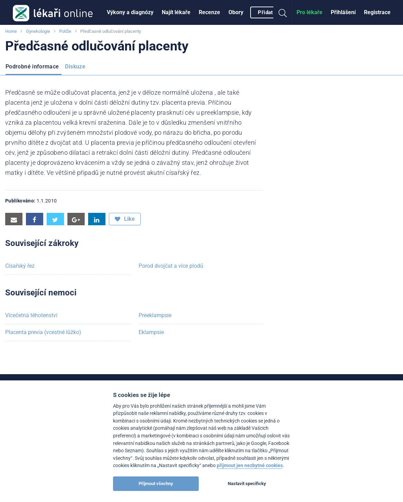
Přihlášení (343, 12)
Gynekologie (38, 31)
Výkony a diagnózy (130, 12)
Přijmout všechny (156, 483)
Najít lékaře (176, 12)
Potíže (65, 31)
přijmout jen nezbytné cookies (250, 465)
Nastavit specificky (247, 483)
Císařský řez (20, 266)
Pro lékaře (309, 12)
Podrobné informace (32, 66)
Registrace (377, 12)
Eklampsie (151, 332)
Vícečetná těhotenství (31, 315)
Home (11, 31)
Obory (235, 12)
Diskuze (75, 66)
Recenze (209, 12)
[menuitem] (130, 12)
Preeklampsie (155, 315)
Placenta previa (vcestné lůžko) (43, 332)
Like (125, 219)
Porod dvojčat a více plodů (171, 266)
